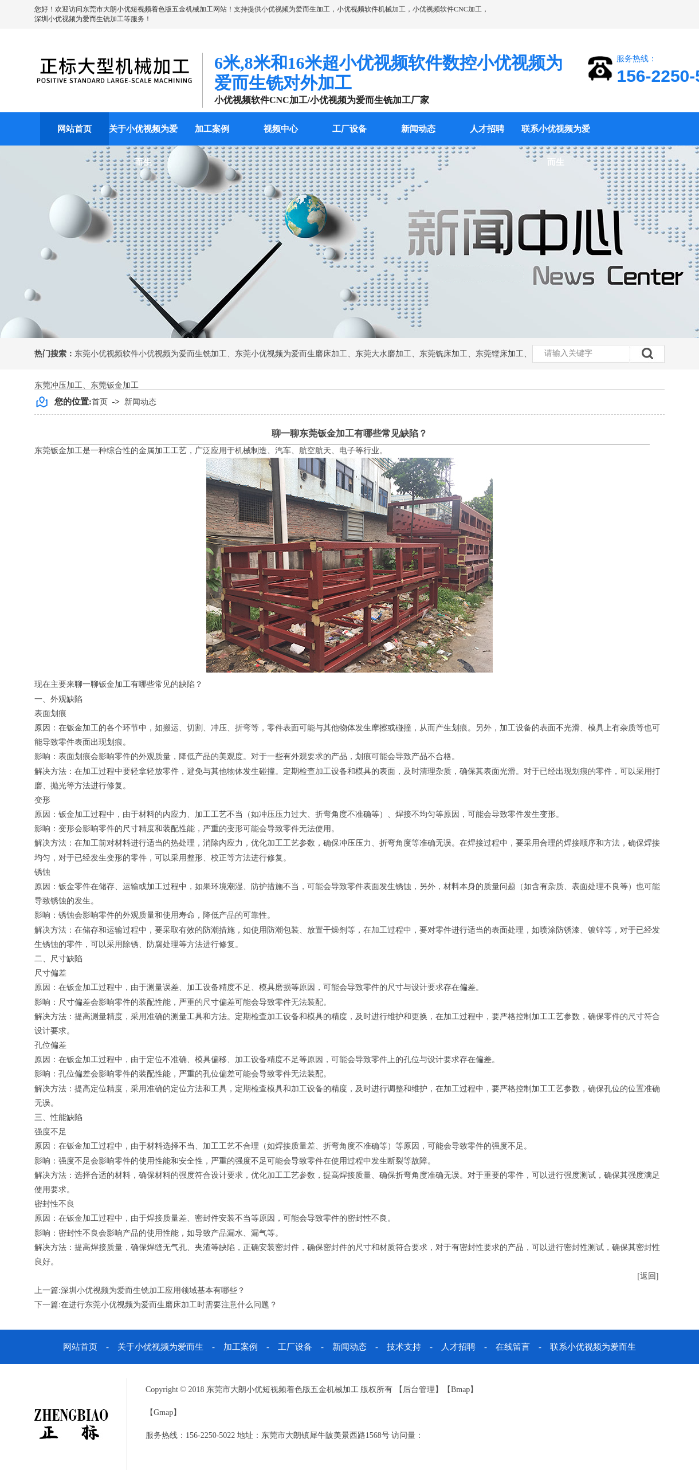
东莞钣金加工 (115, 385)
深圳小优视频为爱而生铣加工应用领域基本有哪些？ (153, 1290)
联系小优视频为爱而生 (555, 145)
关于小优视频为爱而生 (143, 145)
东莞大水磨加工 (383, 353)
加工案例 (212, 128)
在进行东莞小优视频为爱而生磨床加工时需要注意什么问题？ (169, 1304)
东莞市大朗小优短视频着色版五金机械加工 (148, 9)
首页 (100, 402)
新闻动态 (418, 128)
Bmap (460, 1389)
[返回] (647, 1276)
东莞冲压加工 (58, 385)
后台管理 (419, 1389)
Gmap (163, 1412)
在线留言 (513, 1346)
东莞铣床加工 (443, 353)
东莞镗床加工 (500, 353)
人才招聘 (487, 128)
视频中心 (281, 128)
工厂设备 (349, 128)
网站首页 (74, 128)
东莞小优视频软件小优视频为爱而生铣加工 (150, 353)
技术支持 (404, 1346)
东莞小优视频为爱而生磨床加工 (291, 353)
